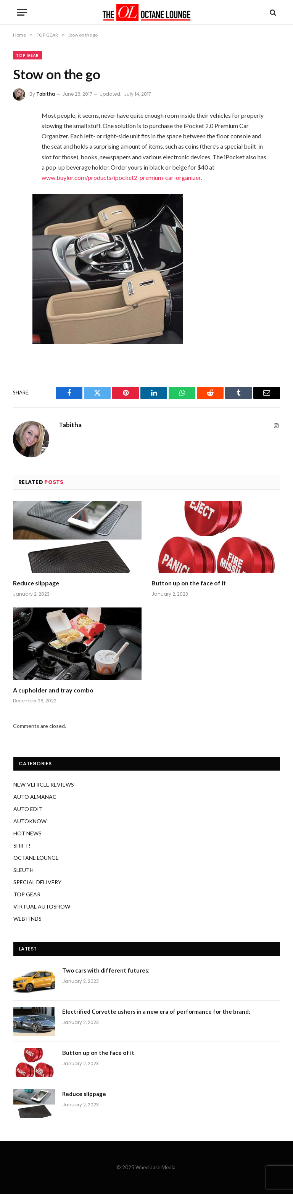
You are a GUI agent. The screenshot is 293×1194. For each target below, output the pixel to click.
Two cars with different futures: (106, 970)
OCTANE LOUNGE (36, 857)
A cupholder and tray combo (53, 690)
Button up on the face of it (188, 583)
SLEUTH (23, 870)
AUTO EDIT (28, 809)
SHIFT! (22, 845)
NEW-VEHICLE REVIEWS (43, 784)
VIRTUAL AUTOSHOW (41, 906)
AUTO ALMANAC (34, 796)
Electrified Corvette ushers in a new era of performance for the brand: (156, 1011)
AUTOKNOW (30, 821)
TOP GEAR (27, 55)
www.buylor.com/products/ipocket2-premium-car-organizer (121, 177)
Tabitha (45, 94)
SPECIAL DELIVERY (37, 882)
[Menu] (22, 12)
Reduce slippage (36, 583)
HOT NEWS (27, 833)
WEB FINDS (27, 918)
